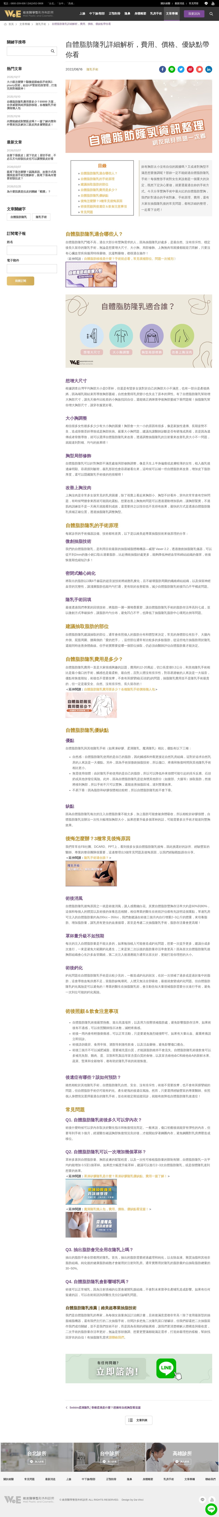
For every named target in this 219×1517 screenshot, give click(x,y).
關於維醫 (165, 3)
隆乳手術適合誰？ (96, 858)
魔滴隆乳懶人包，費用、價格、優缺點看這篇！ (116, 1209)
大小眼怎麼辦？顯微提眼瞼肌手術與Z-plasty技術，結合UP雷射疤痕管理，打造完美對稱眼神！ (32, 83)
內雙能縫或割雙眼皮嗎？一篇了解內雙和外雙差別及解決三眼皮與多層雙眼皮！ (32, 120)
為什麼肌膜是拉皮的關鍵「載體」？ (32, 189)
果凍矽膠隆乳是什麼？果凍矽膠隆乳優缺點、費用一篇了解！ (125, 1176)
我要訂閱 (20, 280)
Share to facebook (162, 69)
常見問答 (193, 3)
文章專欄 (172, 13)
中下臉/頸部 (97, 13)
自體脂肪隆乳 (18, 217)
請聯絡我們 (116, 1337)
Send (52, 51)
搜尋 (211, 14)
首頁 (11, 24)
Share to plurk (199, 69)
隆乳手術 (41, 24)
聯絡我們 (210, 1479)
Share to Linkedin (208, 69)
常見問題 (29, 1479)
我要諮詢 (194, 13)
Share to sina (190, 69)
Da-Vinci (138, 1499)
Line (206, 3)
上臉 (82, 13)
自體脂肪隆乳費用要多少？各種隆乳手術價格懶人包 (119, 689)
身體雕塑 (140, 13)
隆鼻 (127, 13)
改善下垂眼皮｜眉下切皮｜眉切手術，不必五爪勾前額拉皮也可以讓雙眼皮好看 (32, 154)
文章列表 (141, 1420)
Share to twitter (181, 69)
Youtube (213, 3)
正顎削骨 (114, 13)
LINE (211, 1509)
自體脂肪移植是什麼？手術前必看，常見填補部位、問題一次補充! (129, 258)
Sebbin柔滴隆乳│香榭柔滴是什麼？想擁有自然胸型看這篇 (105, 1407)
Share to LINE (171, 69)
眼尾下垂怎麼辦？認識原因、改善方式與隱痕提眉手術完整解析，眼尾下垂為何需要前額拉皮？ (32, 173)
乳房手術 (156, 13)
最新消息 (179, 3)
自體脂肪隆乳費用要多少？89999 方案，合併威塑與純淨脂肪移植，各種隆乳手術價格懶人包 (32, 102)
